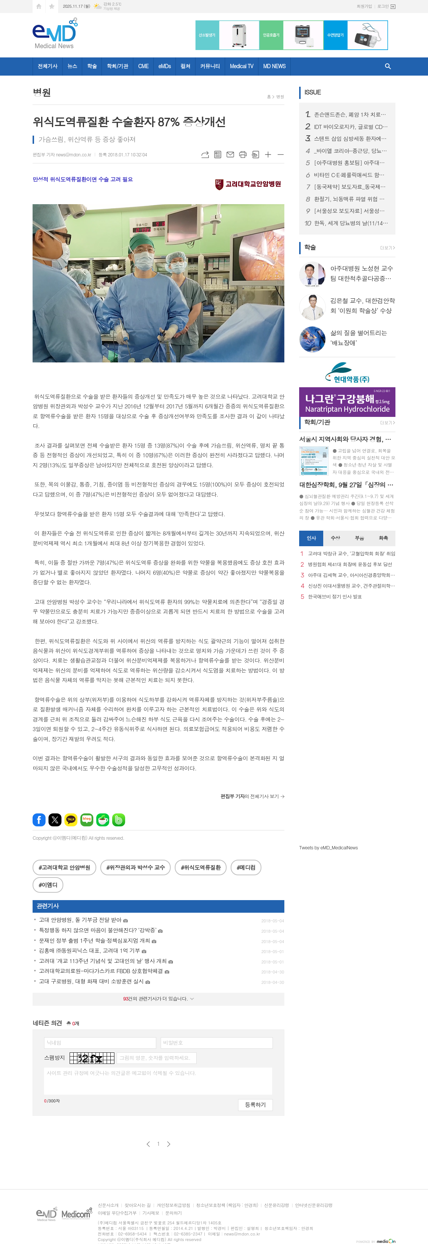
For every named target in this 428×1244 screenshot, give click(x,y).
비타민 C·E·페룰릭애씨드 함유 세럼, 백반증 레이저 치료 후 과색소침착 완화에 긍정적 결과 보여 (351, 175)
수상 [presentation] (335, 537)
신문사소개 (108, 1205)
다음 (168, 1144)
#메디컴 (246, 867)
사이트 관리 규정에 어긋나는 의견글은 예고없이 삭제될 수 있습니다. (121, 1072)
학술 (92, 66)
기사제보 (151, 1213)
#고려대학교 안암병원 (64, 867)
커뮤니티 (210, 66)
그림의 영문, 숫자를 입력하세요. (154, 1057)
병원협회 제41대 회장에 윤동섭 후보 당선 (350, 564)
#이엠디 (48, 885)
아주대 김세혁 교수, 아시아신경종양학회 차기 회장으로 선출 (351, 575)
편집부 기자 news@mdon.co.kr (62, 154)
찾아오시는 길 (137, 1205)
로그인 (383, 6)
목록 (217, 154)
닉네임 (54, 1042)
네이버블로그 (86, 819)
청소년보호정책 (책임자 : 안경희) (227, 1205)
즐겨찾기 (52, 6)
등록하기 (255, 1104)
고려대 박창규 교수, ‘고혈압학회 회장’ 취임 (351, 554)
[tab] (311, 538)
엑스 (55, 819)
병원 (280, 96)
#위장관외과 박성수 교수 (135, 867)
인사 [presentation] (311, 537)
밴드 (118, 819)
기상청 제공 (111, 8)
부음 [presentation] (359, 537)
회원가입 (364, 6)
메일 (230, 154)
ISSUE (312, 91)
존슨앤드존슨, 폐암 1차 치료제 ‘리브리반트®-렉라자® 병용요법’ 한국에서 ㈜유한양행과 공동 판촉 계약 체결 (351, 114)
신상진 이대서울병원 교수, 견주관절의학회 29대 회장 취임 (351, 586)
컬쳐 (185, 66)
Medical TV (241, 66)
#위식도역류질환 (200, 867)
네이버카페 (102, 819)
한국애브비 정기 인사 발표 (335, 597)
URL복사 (205, 154)
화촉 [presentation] (383, 537)
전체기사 (47, 66)
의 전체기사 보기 (250, 796)
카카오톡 (70, 819)
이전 (148, 1144)
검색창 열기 (388, 66)
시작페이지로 (39, 6)
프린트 (243, 154)
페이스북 (39, 819)
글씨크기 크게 (268, 154)
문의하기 (173, 1213)
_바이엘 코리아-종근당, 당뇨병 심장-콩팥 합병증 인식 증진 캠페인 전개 (351, 151)
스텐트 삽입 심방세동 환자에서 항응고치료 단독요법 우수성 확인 (351, 138)
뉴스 (72, 66)
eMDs (164, 66)
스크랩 (255, 154)
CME (143, 66)
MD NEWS (274, 66)
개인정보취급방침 (173, 1205)
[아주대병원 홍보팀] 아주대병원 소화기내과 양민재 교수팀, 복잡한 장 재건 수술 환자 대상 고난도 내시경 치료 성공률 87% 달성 (351, 162)
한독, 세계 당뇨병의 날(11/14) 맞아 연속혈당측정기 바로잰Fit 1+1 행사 (351, 223)
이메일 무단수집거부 (117, 1213)
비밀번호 (173, 1042)
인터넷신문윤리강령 (314, 1205)
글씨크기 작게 (280, 154)
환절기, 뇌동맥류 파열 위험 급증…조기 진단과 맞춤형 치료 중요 (351, 199)
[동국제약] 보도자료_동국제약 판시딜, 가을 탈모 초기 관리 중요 (351, 186)
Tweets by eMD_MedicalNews (328, 847)
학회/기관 (117, 66)
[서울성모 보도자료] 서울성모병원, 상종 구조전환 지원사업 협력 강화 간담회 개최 (351, 211)
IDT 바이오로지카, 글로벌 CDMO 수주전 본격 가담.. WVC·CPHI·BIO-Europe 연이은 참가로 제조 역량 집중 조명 (351, 126)
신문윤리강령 (276, 1205)
